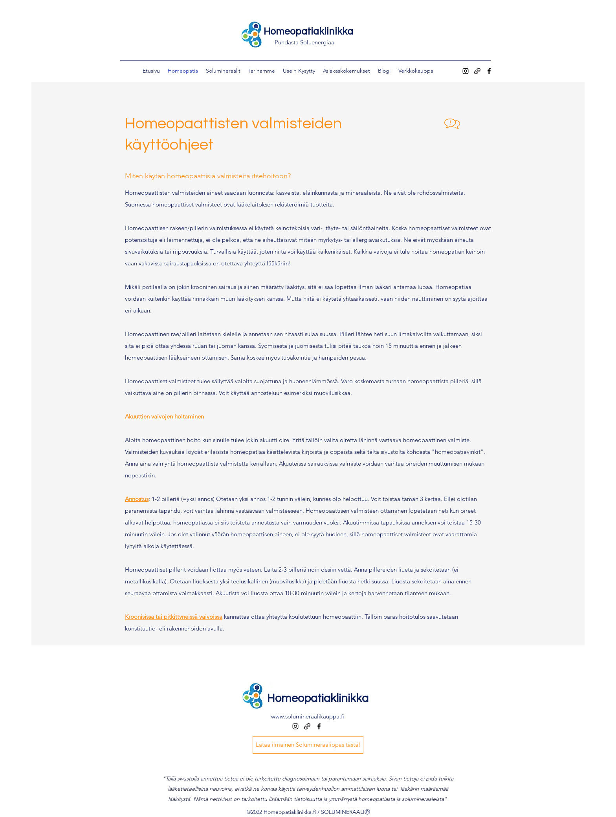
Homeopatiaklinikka (308, 31)
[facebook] (489, 71)
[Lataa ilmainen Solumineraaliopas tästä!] (308, 745)
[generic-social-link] (477, 71)
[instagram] (465, 71)
